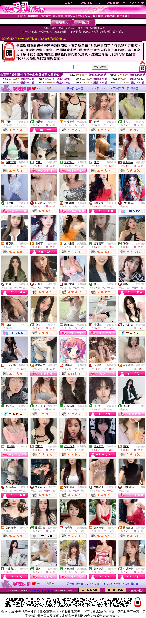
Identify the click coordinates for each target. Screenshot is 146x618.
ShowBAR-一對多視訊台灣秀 (41, 590)
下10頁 (125, 88)
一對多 (141, 203)
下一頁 (117, 88)
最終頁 (134, 88)
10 (110, 88)
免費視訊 (23, 121)
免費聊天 (140, 324)
